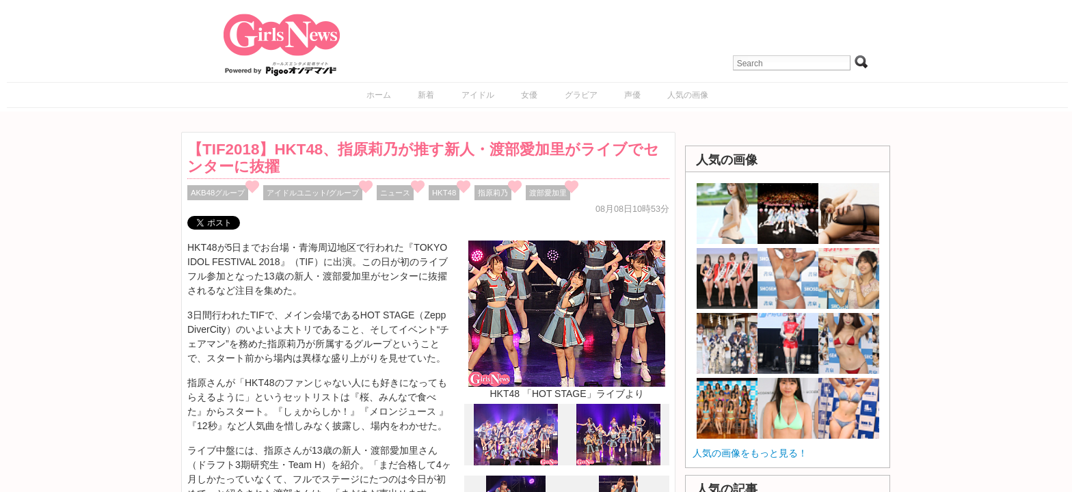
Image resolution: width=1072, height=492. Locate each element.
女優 (529, 95)
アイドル (477, 95)
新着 (426, 95)
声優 (632, 95)
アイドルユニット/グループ (313, 193)
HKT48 (444, 193)
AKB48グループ (218, 193)
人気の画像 (687, 95)
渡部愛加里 (548, 193)
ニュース (395, 193)
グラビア (581, 95)
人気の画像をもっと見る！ (750, 453)
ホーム (378, 95)
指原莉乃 (493, 193)
